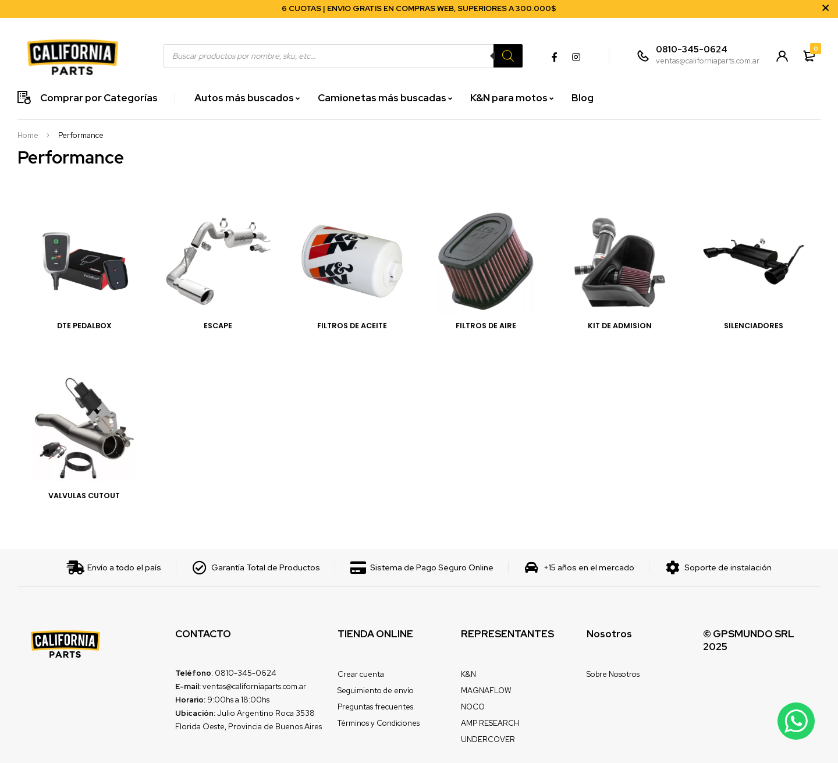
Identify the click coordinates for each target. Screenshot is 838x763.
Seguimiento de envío (376, 690)
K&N (468, 674)
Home (27, 136)
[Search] (508, 56)
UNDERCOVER (488, 739)
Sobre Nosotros (613, 674)
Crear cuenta (361, 674)
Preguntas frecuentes (375, 707)
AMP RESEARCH (490, 723)
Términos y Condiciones (379, 723)
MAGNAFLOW (486, 690)
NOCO (473, 707)
